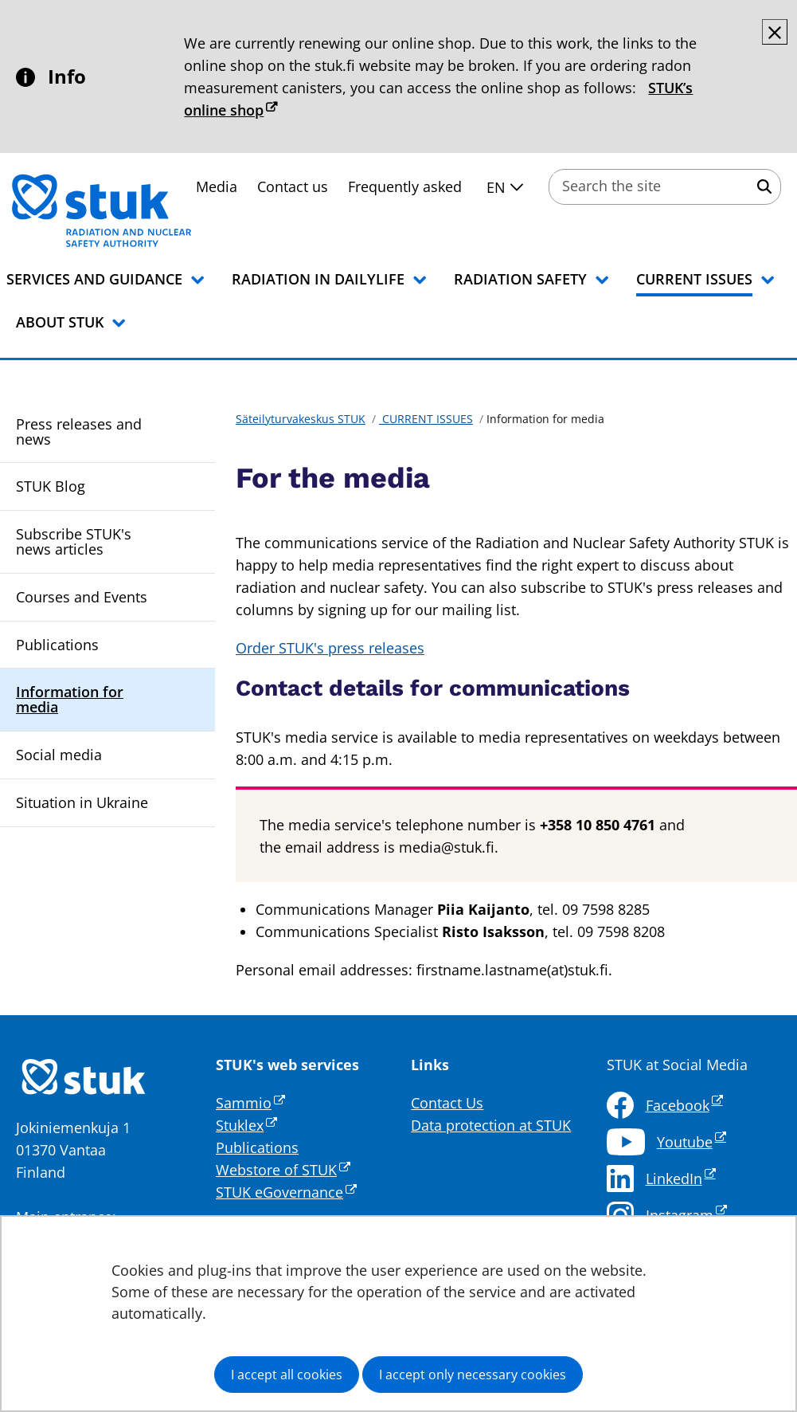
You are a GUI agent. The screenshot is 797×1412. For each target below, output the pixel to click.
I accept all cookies (286, 1374)
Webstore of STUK (283, 1169)
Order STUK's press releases (330, 647)
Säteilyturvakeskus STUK (300, 418)
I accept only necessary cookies (472, 1374)
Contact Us (447, 1102)
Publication (253, 1147)
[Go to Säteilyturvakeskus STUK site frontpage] (143, 210)
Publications (57, 644)
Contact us (292, 186)
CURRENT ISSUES (426, 418)
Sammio (250, 1102)
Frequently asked (405, 186)
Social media (59, 754)
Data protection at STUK (491, 1125)
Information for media (69, 699)
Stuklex (246, 1125)
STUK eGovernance (286, 1192)
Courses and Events (81, 596)
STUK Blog (50, 486)
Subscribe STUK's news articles (73, 541)
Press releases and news (79, 431)
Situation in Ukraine (82, 802)
